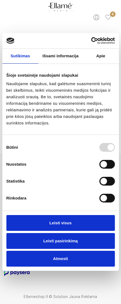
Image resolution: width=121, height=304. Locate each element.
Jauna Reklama (83, 296)
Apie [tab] (100, 55)
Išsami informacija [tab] (60, 55)
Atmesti (60, 258)
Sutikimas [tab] (20, 55)
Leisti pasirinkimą (60, 241)
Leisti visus (60, 222)
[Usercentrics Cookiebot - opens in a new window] (91, 40)
